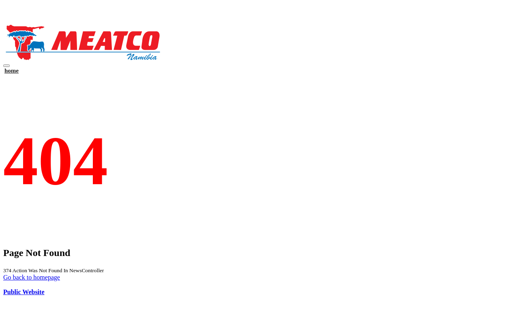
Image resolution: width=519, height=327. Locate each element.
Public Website (24, 291)
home (11, 70)
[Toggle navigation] (6, 66)
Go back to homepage (31, 277)
